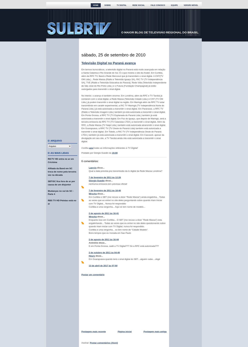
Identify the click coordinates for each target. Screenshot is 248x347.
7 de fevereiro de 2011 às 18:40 (105, 190)
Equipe (174, 5)
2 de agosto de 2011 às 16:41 (104, 213)
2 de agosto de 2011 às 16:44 (104, 239)
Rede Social (139, 5)
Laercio (92, 168)
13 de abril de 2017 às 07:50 (103, 265)
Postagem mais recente (93, 331)
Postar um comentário (93, 274)
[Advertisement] (62, 87)
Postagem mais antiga (155, 331)
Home (95, 5)
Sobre (107, 5)
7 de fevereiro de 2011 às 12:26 (105, 177)
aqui (91, 148)
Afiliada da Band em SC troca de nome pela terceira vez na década (62, 171)
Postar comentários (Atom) (104, 343)
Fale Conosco (158, 5)
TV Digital (121, 5)
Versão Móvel (191, 5)
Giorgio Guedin (97, 180)
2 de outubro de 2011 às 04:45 (104, 252)
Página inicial (125, 331)
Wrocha (93, 194)
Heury (92, 256)
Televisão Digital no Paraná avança (108, 63)
